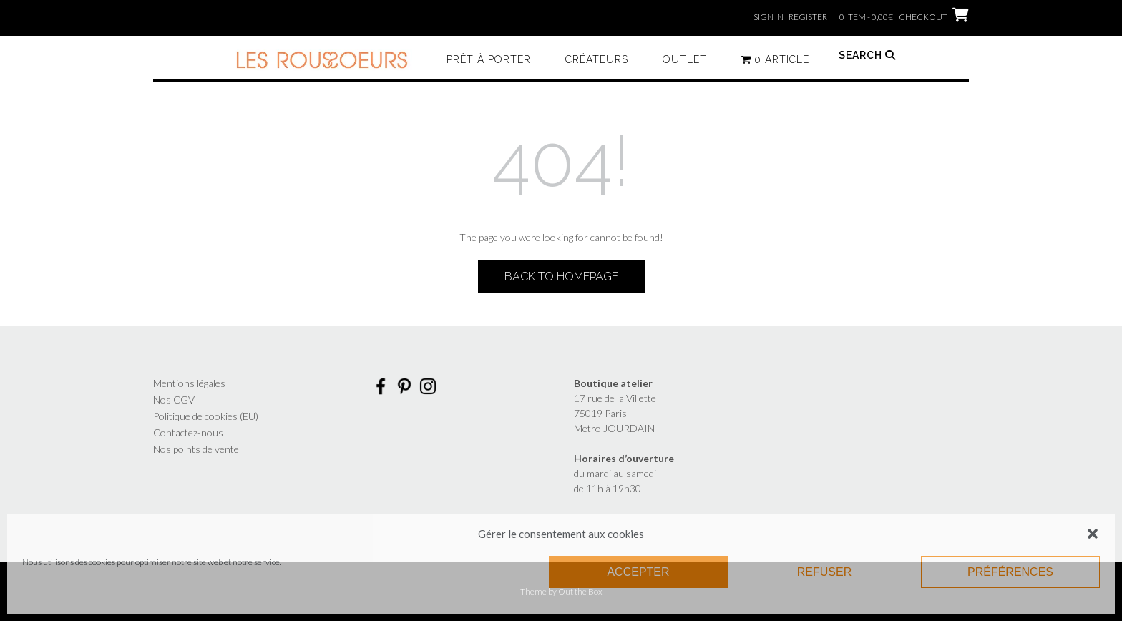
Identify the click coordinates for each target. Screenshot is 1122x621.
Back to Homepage (561, 276)
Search (867, 55)
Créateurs (596, 59)
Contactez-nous (188, 432)
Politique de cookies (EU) (205, 416)
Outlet (685, 59)
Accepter (638, 572)
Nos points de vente (196, 449)
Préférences (1010, 572)
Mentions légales (189, 383)
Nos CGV (174, 399)
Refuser (824, 572)
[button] (1093, 534)
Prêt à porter (489, 59)
